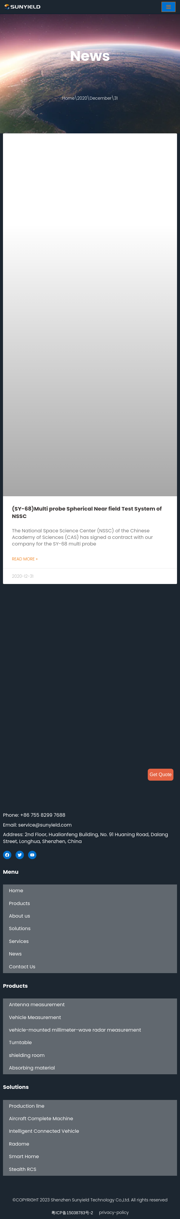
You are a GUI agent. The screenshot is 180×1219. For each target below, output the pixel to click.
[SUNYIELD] (22, 7)
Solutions (19, 928)
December (100, 98)
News (15, 953)
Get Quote (161, 774)
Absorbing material (32, 1067)
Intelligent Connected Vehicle (44, 1131)
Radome (19, 1144)
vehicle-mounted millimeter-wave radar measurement (75, 1030)
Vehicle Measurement (35, 1017)
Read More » (25, 559)
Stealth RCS (22, 1169)
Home (68, 98)
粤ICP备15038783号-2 (72, 1213)
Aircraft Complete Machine (41, 1118)
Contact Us (22, 966)
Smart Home (24, 1156)
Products (19, 903)
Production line (26, 1106)
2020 (82, 98)
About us (19, 916)
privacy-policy (114, 1213)
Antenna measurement (37, 1004)
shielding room (26, 1055)
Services (19, 941)
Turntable (20, 1042)
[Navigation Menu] (168, 7)
